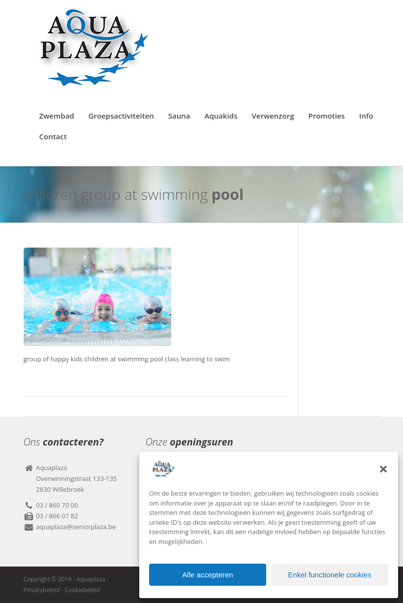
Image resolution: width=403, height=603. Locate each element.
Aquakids (221, 116)
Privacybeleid (42, 590)
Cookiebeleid (82, 590)
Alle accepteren (207, 575)
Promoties (326, 116)
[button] (383, 469)
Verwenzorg (272, 116)
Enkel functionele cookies (329, 575)
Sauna (179, 116)
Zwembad (56, 116)
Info (366, 116)
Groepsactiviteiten (121, 116)
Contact (53, 136)
